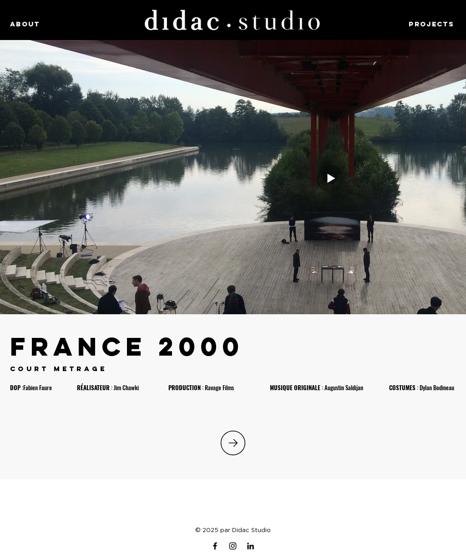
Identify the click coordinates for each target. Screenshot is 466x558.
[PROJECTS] (423, 24)
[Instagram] (233, 546)
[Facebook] (215, 546)
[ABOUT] (42, 24)
